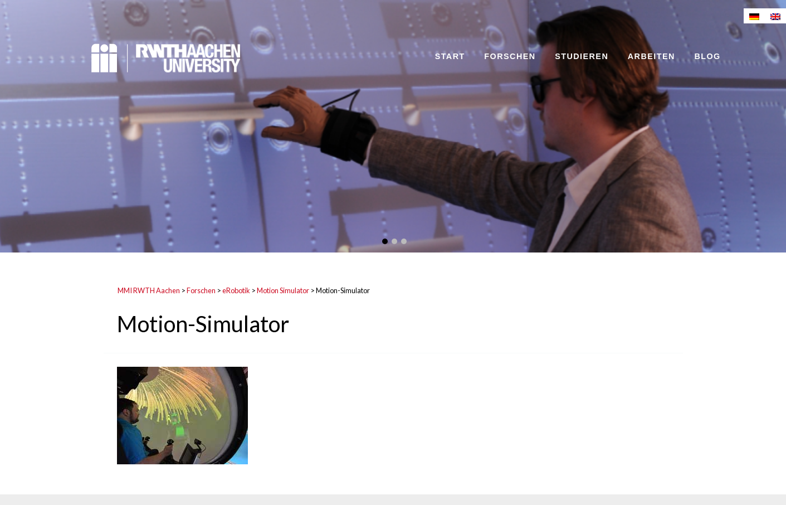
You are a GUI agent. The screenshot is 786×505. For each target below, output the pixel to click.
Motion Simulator (283, 290)
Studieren (581, 56)
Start (450, 56)
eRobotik (236, 290)
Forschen (509, 56)
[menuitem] (754, 15)
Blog (707, 56)
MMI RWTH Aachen (149, 290)
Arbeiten (651, 56)
